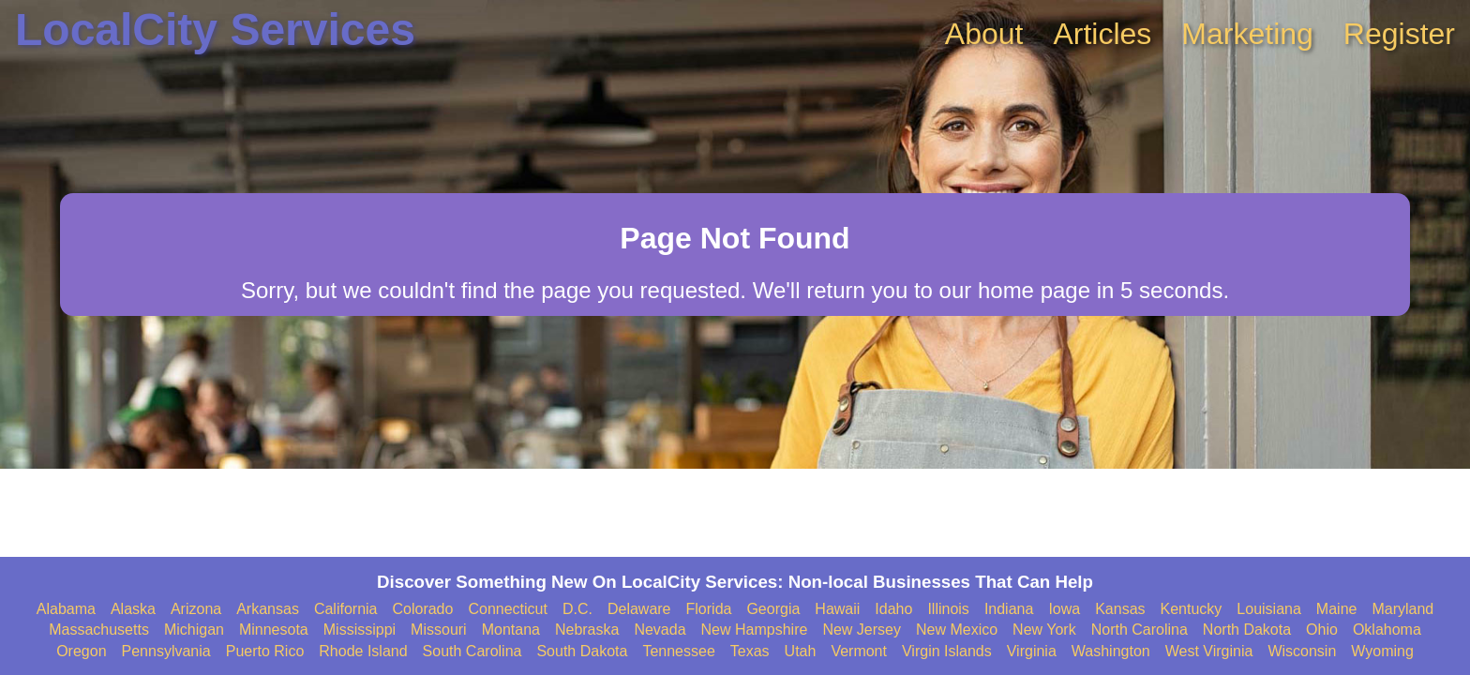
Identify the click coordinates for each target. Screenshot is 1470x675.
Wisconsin (1302, 651)
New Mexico (957, 630)
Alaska (133, 609)
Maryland (1402, 609)
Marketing (1247, 34)
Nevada (659, 630)
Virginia (1032, 651)
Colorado (422, 609)
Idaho (893, 609)
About (984, 34)
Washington (1111, 651)
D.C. (577, 609)
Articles (1102, 34)
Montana (511, 630)
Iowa (1064, 609)
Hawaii (837, 609)
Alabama (66, 609)
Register (1399, 34)
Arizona (196, 609)
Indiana (1009, 609)
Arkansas (267, 609)
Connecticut (508, 609)
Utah (801, 651)
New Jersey (861, 630)
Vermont (859, 651)
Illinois (947, 609)
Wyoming (1382, 651)
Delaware (639, 609)
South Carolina (472, 651)
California (346, 609)
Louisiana (1269, 609)
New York (1044, 630)
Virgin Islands (947, 651)
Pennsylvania (166, 651)
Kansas (1120, 609)
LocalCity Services (215, 29)
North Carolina (1139, 630)
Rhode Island (363, 651)
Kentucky (1191, 609)
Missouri (439, 630)
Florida (709, 609)
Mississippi (359, 630)
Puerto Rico (265, 651)
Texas (750, 651)
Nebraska (587, 630)
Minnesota (273, 630)
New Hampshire (754, 630)
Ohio (1322, 630)
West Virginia (1209, 651)
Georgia (773, 609)
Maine (1337, 609)
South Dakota (581, 651)
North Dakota (1247, 630)
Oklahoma (1387, 630)
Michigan (194, 630)
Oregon (81, 651)
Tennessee (678, 651)
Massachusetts (99, 630)
